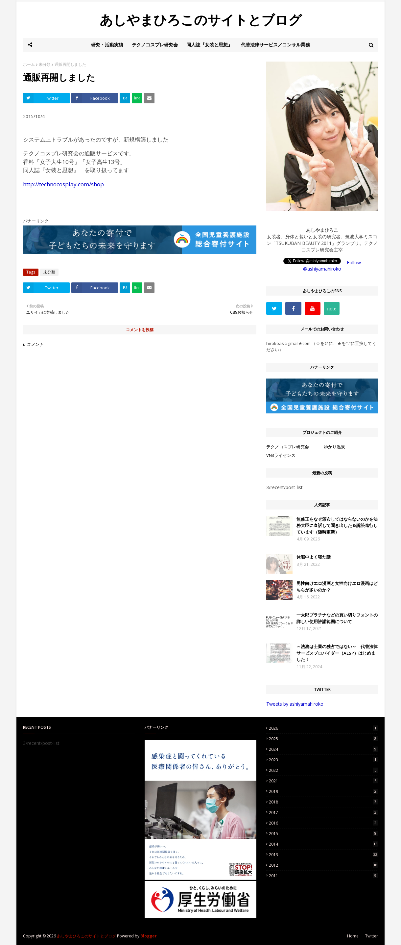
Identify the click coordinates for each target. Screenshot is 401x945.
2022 (323, 770)
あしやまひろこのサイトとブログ (201, 20)
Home (353, 936)
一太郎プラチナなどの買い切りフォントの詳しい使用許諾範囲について (337, 618)
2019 (323, 791)
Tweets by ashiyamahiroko (294, 704)
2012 (323, 865)
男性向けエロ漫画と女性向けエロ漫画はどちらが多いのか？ (337, 586)
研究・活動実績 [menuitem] (107, 44)
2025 (323, 739)
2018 (323, 802)
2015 (323, 833)
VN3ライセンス (280, 455)
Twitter (371, 936)
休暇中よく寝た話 (313, 557)
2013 (323, 854)
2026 (323, 728)
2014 (323, 844)
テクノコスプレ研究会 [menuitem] (155, 44)
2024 (323, 749)
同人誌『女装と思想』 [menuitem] (209, 44)
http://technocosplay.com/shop (63, 184)
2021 (323, 781)
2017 (323, 812)
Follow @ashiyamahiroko (332, 265)
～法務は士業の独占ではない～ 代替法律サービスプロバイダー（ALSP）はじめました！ (337, 652)
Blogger (148, 936)
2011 (323, 876)
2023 (323, 760)
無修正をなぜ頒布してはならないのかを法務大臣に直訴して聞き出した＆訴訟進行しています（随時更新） (337, 525)
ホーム (29, 64)
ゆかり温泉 (334, 447)
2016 (323, 823)
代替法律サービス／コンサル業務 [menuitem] (275, 44)
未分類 (45, 64)
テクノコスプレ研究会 (287, 447)
